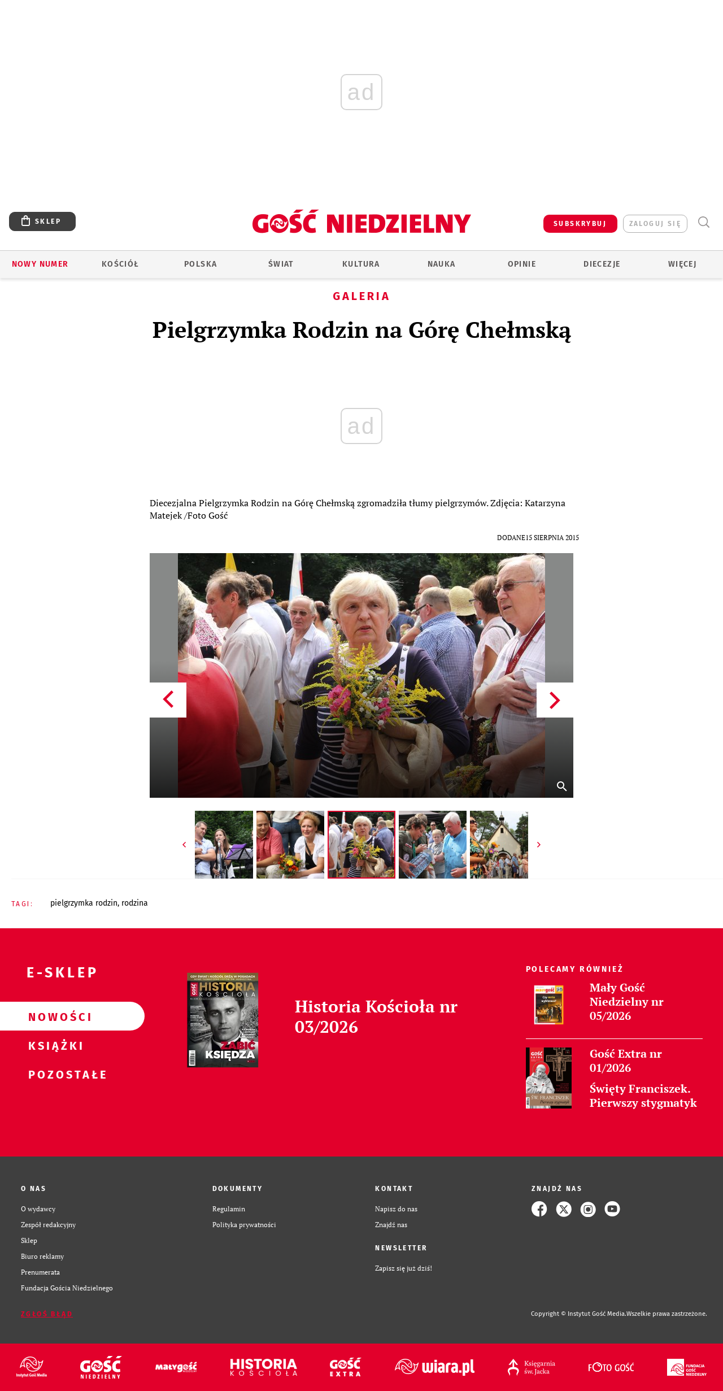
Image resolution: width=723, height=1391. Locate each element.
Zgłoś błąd (47, 1314)
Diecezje (601, 264)
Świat (281, 264)
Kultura (361, 264)
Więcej (682, 264)
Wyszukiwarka (703, 222)
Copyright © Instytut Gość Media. (578, 1314)
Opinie (522, 264)
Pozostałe (54, 1074)
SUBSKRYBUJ (580, 224)
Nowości (54, 1016)
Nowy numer (40, 264)
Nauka (442, 264)
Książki (54, 1045)
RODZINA (134, 903)
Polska (200, 264)
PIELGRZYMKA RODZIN (83, 903)
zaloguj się (655, 224)
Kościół (121, 264)
